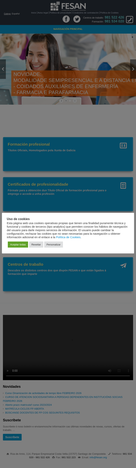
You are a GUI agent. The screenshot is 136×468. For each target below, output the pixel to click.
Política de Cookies (68, 237)
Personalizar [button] (54, 244)
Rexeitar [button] (36, 244)
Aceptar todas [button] (18, 244)
